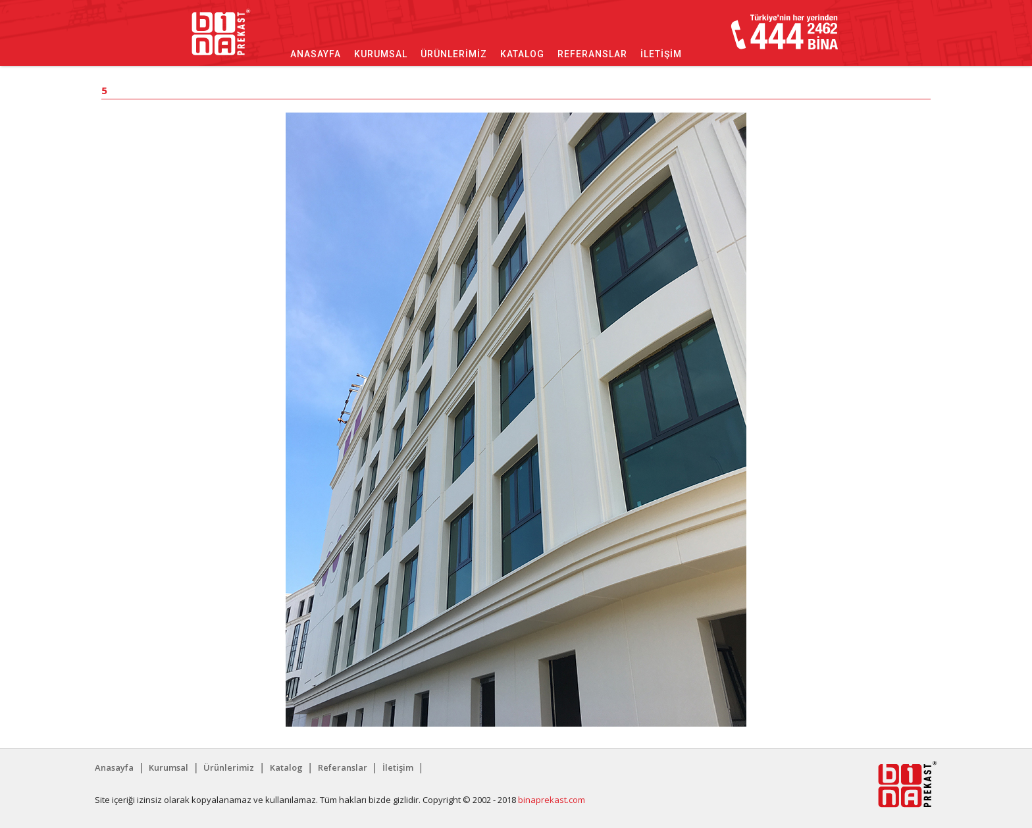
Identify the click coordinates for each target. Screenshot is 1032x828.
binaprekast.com (551, 800)
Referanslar (592, 54)
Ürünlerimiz (454, 54)
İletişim (661, 54)
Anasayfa (315, 54)
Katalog (522, 54)
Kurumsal (380, 54)
